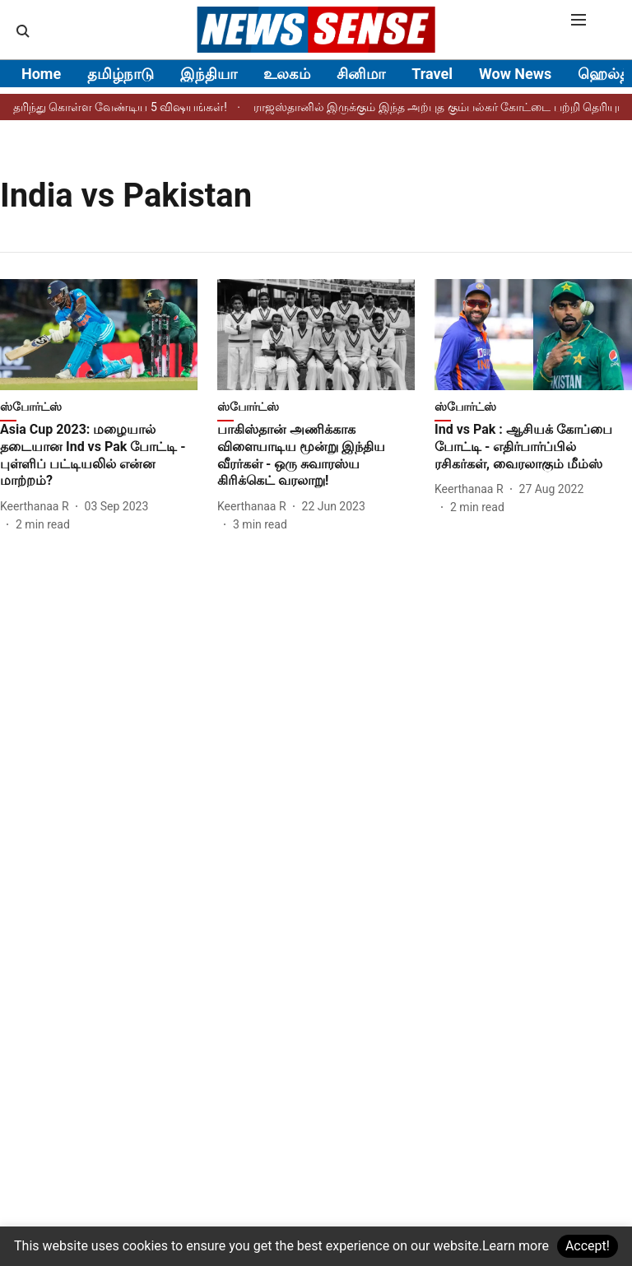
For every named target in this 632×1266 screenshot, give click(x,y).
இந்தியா (208, 73)
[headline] (99, 455)
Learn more (515, 1246)
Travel (432, 73)
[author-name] (38, 506)
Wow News (515, 73)
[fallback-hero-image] (99, 334)
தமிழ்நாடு (120, 73)
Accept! (587, 1246)
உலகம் (286, 73)
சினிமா (361, 73)
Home (41, 73)
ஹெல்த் (604, 73)
